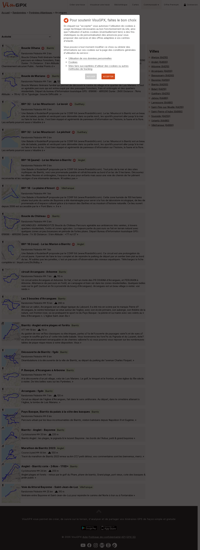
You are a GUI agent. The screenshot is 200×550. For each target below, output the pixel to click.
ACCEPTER (108, 76)
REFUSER (91, 76)
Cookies (72, 62)
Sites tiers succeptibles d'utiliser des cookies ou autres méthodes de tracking (98, 67)
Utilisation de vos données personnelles (90, 58)
